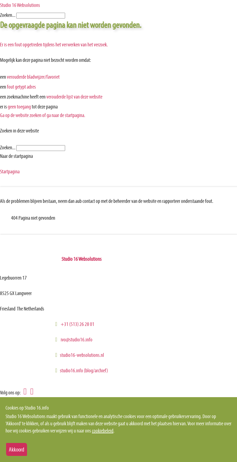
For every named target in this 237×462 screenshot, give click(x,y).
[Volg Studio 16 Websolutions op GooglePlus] (31, 391)
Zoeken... (7, 15)
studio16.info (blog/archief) (84, 370)
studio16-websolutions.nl (82, 355)
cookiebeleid (102, 430)
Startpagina (10, 171)
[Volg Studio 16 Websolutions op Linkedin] (24, 391)
